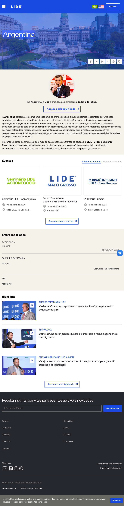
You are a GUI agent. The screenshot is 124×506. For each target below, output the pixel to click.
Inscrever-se (112, 408)
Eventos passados (112, 161)
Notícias (5, 448)
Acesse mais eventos (61, 221)
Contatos (6, 441)
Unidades (6, 428)
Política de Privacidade (83, 499)
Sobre (5, 421)
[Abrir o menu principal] (3, 6)
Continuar (116, 500)
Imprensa (68, 441)
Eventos (5, 434)
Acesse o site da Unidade (61, 109)
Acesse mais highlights (61, 384)
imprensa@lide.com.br (111, 468)
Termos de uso (9, 488)
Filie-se (112, 6)
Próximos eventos (91, 161)
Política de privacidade (31, 488)
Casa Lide (68, 421)
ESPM (66, 428)
